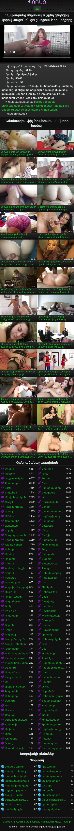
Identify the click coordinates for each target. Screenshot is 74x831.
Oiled (44, 644)
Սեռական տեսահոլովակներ (17, 799)
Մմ (6, 620)
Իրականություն (15, 639)
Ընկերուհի (48, 554)
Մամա (46, 625)
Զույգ (45, 596)
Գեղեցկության (14, 507)
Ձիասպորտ (12, 483)
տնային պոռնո (51, 771)
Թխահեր (29, 105)
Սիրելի (46, 507)
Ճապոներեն (50, 563)
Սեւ (44, 582)
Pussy (45, 473)
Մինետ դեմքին (30, 109)
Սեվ (44, 648)
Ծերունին (48, 691)
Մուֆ (45, 672)
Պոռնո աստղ (49, 109)
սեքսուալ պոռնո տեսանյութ (17, 790)
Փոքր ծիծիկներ (14, 478)
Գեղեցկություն (14, 540)
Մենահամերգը (51, 573)
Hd (43, 497)
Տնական (47, 587)
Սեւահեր (47, 606)
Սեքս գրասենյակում (17, 719)
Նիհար (9, 549)
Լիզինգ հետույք (15, 686)
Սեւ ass (9, 710)
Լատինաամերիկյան (54, 663)
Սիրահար (48, 521)
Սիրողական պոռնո (54, 809)
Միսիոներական (15, 497)
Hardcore (10, 473)
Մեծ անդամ (12, 582)
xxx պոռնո (48, 790)
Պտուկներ (48, 705)
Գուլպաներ (12, 691)
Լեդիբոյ (10, 729)
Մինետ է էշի (49, 592)
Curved (45, 686)
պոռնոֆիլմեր (50, 804)
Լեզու (8, 734)
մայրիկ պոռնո (51, 781)
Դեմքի (46, 535)
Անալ (45, 530)
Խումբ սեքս (49, 653)
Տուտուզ (47, 478)
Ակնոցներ (11, 696)
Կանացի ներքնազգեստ (17, 568)
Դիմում (9, 563)
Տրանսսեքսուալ (52, 724)
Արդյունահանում (12, 105)
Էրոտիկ (47, 634)
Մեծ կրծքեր (49, 611)
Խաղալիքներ (13, 544)
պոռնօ (37, 2)
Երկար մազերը (51, 700)
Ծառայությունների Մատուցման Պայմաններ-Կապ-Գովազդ (37, 822)
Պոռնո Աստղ (13, 804)
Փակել (9, 606)
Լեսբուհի (11, 592)
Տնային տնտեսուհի (17, 644)
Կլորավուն (48, 734)
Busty (39, 102)
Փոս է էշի (47, 658)
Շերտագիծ (12, 521)
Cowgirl (9, 502)
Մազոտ (47, 559)
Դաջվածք (48, 601)
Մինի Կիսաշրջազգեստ (54, 696)
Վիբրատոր (12, 648)
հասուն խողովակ (16, 785)
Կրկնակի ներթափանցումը (54, 667)
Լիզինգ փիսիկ (51, 516)
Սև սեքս (47, 785)
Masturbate (47, 525)
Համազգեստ (50, 743)
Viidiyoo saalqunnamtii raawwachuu (54, 799)
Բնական (10, 577)
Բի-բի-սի (10, 611)
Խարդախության (15, 658)
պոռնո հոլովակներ (17, 776)
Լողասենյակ (50, 710)
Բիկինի (46, 682)
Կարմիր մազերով (16, 587)
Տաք (44, 549)
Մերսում (10, 667)
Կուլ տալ (10, 634)
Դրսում (9, 573)
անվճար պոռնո (52, 776)
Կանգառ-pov (61, 105)
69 (6, 682)
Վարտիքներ (50, 540)
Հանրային (11, 724)
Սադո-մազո (12, 672)
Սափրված (48, 492)
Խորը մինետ (44, 105)
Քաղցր (46, 568)
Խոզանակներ (51, 719)
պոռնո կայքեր (14, 809)
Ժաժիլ (9, 511)
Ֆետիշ (9, 743)
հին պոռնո (49, 766)
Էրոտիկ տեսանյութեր (17, 771)
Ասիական (49, 102)
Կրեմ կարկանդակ (17, 653)
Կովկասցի (12, 615)
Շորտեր (10, 625)
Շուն (45, 483)
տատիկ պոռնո (14, 766)
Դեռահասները (51, 488)
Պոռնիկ (10, 559)
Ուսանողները (50, 630)
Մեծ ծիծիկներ (50, 502)
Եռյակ (9, 530)
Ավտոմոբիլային (15, 748)
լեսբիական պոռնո (17, 781)
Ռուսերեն (48, 620)
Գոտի (8, 630)
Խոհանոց (11, 738)
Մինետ (5, 109)
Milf (7, 705)
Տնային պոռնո (14, 795)
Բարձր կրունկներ (16, 663)
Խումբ (46, 715)
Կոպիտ (46, 738)
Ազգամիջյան (13, 601)
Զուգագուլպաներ (16, 535)
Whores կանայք (51, 615)
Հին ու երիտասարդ (54, 677)
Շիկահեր (11, 492)
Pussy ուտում (13, 677)
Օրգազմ (10, 715)
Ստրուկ (10, 700)
